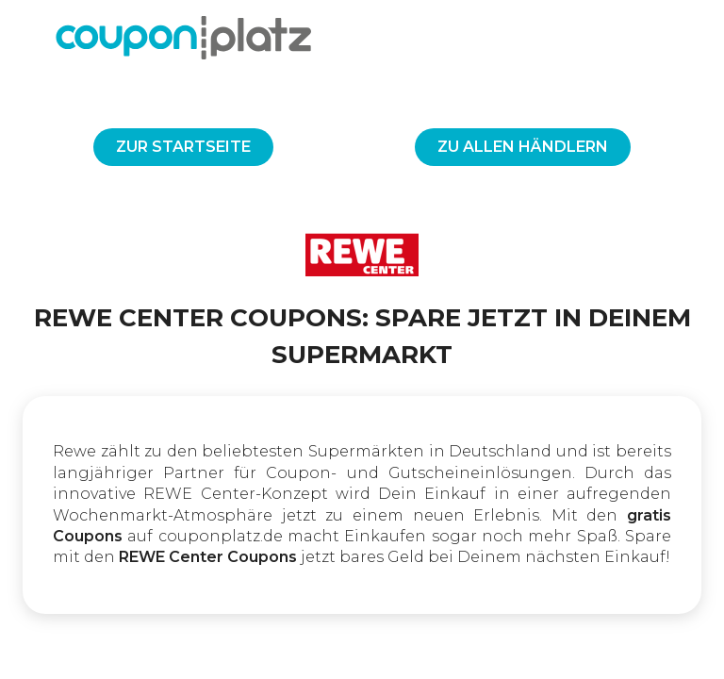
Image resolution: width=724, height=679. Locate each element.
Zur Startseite (183, 147)
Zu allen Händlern (522, 147)
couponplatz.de (220, 536)
